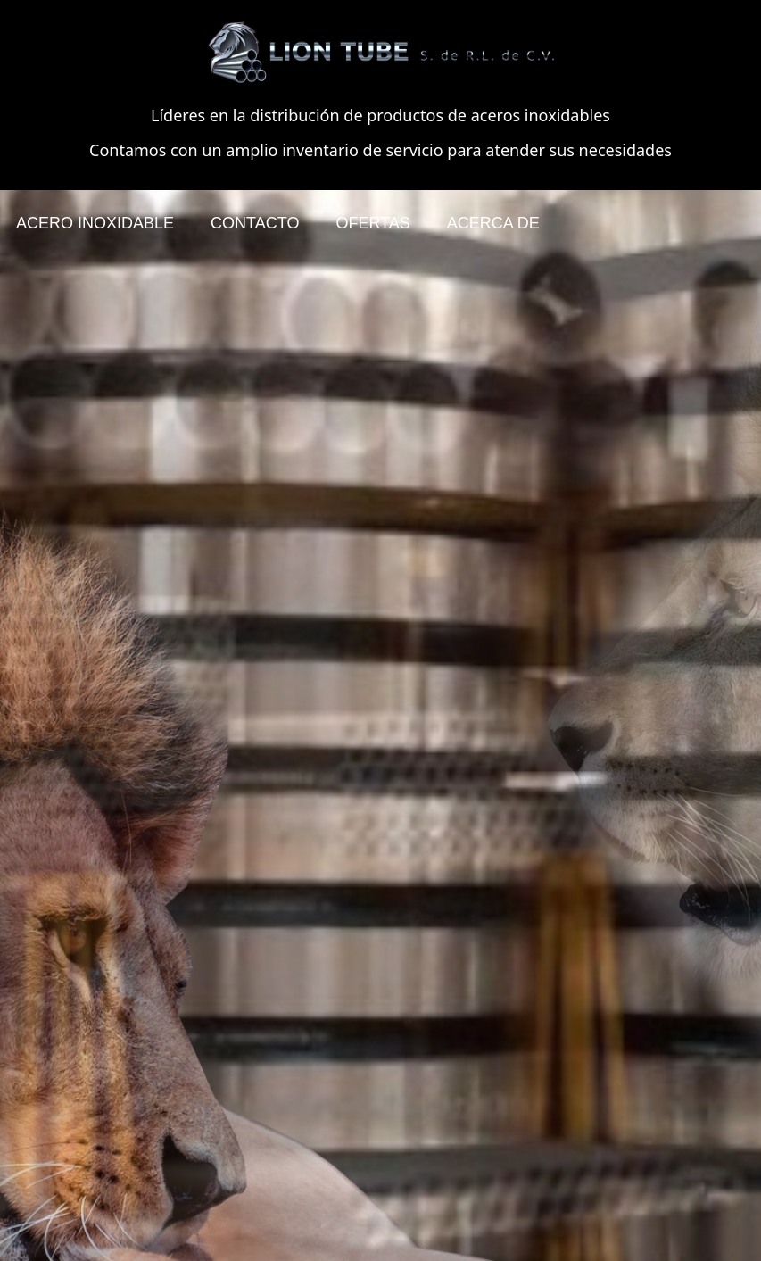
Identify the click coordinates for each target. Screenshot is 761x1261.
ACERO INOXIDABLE (95, 223)
